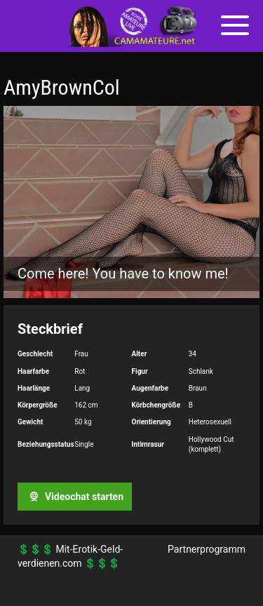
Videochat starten (74, 496)
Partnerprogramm (206, 549)
